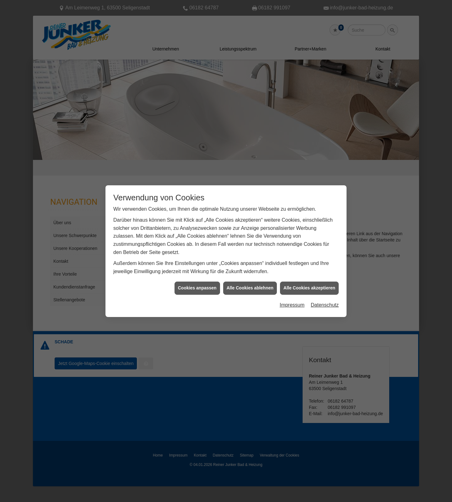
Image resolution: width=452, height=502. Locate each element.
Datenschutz (325, 297)
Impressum (292, 297)
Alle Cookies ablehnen (250, 280)
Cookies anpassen (197, 280)
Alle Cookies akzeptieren (309, 280)
